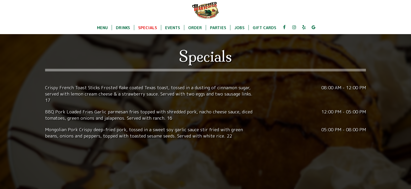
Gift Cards (264, 27)
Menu (102, 27)
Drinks (123, 27)
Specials (147, 27)
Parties (218, 27)
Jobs (239, 27)
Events (172, 27)
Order (195, 27)
